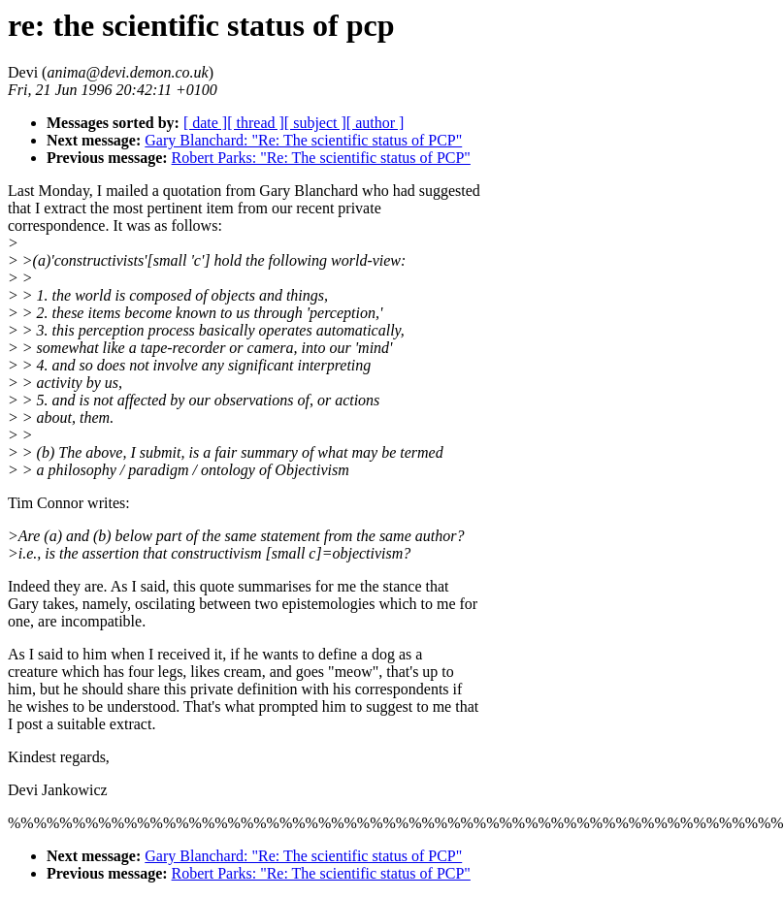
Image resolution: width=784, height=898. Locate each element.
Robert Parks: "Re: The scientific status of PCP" (321, 157)
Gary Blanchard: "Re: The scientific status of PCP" (303, 140)
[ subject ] (315, 122)
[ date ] (205, 122)
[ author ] (375, 122)
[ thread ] (255, 122)
